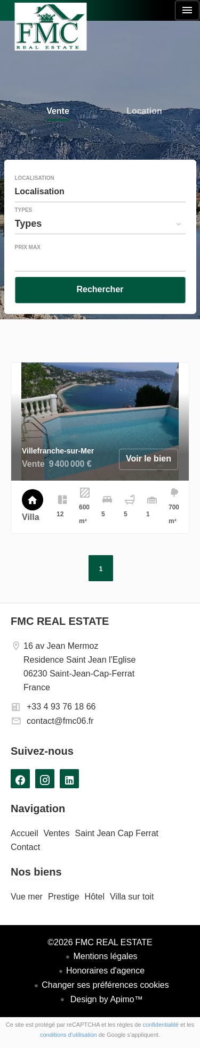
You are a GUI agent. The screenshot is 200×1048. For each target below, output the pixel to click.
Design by (105, 999)
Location (144, 112)
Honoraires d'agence (105, 970)
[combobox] (100, 191)
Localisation (34, 178)
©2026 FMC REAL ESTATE (99, 942)
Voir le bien (148, 458)
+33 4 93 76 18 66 (61, 706)
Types (24, 210)
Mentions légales (105, 956)
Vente (57, 112)
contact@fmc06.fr (60, 720)
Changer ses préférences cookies (105, 984)
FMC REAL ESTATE (60, 621)
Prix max (28, 247)
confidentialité (161, 1024)
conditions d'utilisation (68, 1035)
